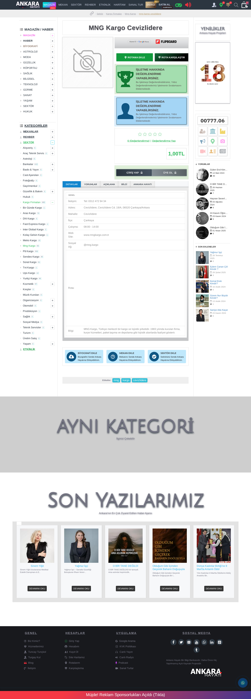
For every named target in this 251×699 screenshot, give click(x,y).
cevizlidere (139, 380)
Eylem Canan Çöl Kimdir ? (219, 268)
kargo (126, 380)
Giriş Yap (132, 172)
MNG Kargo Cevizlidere (150, 13)
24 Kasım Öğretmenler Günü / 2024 (219, 213)
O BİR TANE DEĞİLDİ (219, 184)
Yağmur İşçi (216, 252)
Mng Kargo (130, 13)
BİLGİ (124, 184)
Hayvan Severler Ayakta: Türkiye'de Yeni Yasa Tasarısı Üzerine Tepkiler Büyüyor (219, 198)
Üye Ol (168, 172)
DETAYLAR (72, 184)
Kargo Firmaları (114, 13)
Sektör (100, 13)
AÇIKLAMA (109, 184)
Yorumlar (204, 164)
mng (116, 380)
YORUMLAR (90, 184)
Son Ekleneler (207, 247)
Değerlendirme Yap (164, 140)
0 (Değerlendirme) (138, 140)
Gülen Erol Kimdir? (219, 170)
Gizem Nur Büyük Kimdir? (219, 296)
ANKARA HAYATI (143, 184)
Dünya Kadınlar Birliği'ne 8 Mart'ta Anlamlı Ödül (212, 568)
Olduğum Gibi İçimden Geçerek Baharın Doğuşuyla (219, 227)
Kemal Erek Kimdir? (216, 282)
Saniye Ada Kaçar (219, 310)
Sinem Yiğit (37, 566)
